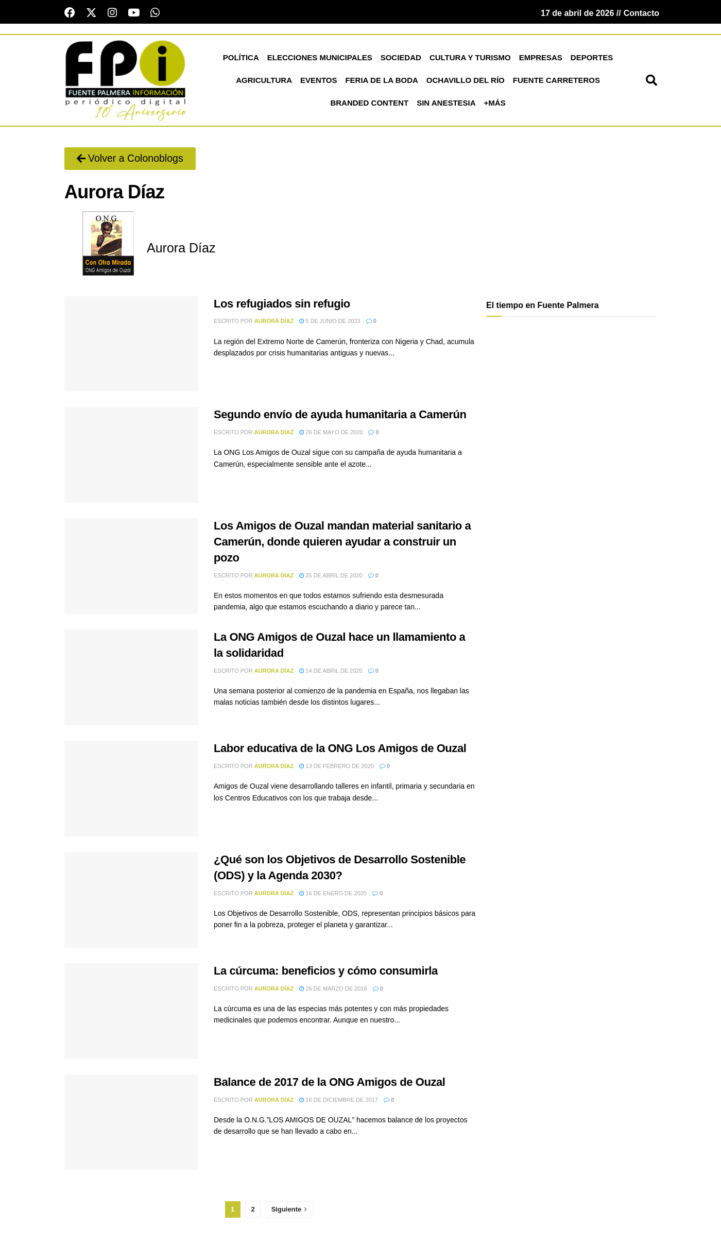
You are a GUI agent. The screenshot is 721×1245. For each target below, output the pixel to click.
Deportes (592, 59)
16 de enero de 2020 (333, 895)
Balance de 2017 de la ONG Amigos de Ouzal (329, 1083)
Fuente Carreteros (556, 81)
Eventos (318, 81)
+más (495, 104)
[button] (651, 82)
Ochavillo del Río (465, 81)
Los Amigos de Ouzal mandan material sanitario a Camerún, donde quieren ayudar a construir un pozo (342, 543)
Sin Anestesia (446, 104)
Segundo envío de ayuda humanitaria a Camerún (340, 416)
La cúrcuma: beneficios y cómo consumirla (326, 972)
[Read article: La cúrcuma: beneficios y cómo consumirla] (131, 1013)
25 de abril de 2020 (330, 577)
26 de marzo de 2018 (333, 990)
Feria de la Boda (381, 81)
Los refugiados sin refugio (282, 305)
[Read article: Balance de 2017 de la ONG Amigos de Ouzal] (131, 1124)
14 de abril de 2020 (330, 672)
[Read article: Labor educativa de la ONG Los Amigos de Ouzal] (131, 790)
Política (241, 59)
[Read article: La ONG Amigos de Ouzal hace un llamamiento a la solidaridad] (131, 679)
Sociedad (401, 59)
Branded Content (369, 104)
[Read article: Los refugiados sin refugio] (131, 346)
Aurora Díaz (274, 322)
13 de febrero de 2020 (336, 767)
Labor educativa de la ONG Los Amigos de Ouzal (340, 749)
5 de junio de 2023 (329, 322)
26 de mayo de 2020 (331, 434)
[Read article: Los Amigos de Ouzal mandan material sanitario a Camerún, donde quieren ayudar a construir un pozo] (131, 568)
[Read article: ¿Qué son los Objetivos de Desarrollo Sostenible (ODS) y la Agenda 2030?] (131, 901)
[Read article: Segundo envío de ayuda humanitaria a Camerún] (131, 457)
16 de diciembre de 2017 (338, 1101)
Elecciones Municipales (319, 59)
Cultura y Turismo (470, 59)
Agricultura (264, 81)
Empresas (540, 59)
